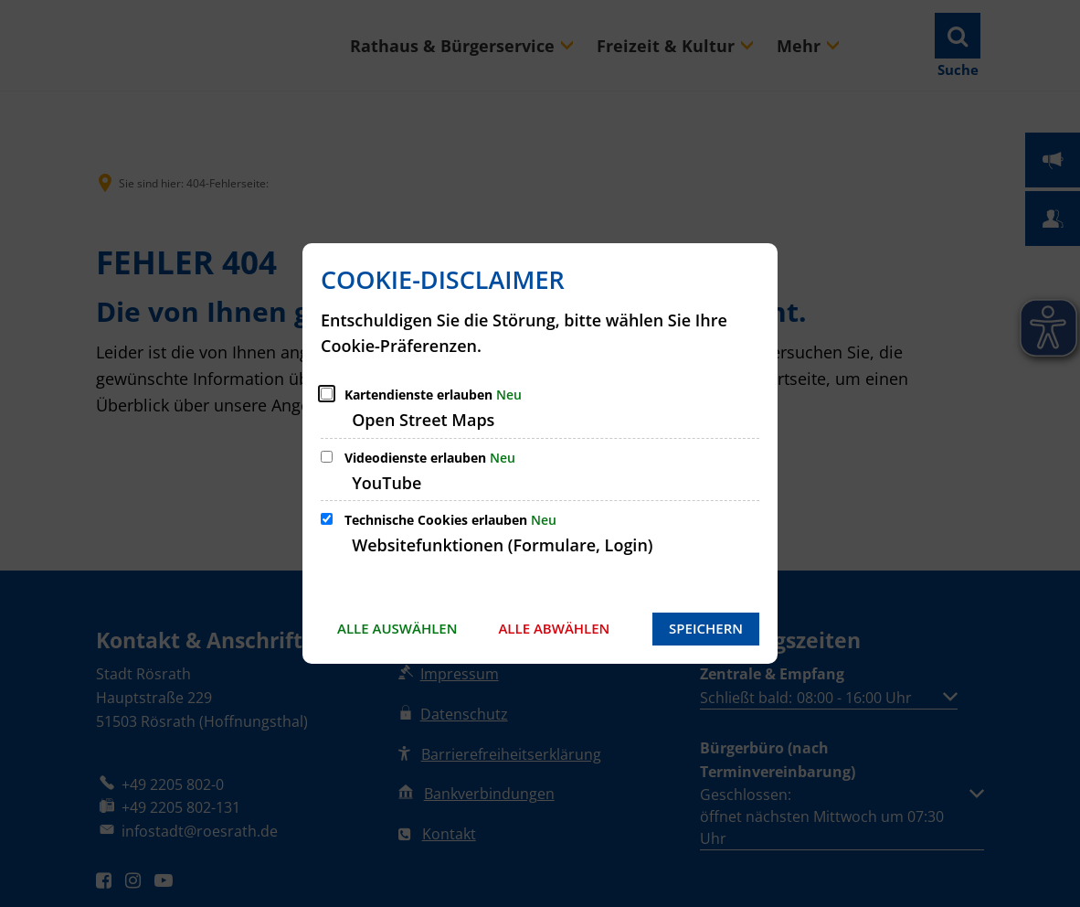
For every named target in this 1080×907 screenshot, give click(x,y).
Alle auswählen (397, 628)
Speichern (706, 628)
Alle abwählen (553, 628)
